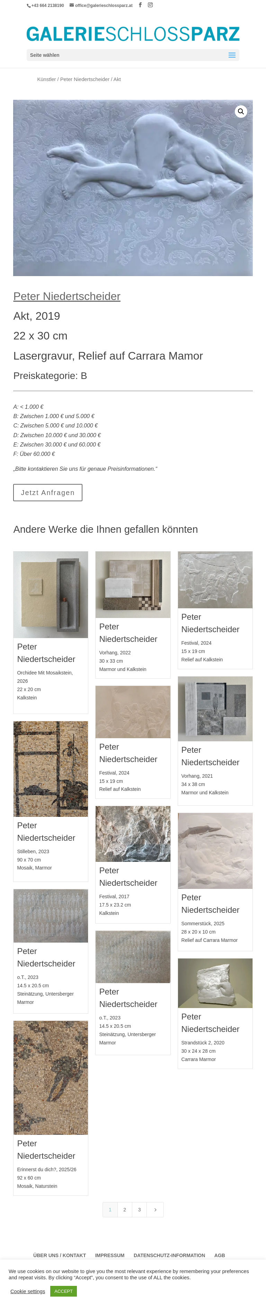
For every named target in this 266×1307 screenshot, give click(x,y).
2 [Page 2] (124, 1209)
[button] (241, 111)
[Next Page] (155, 1209)
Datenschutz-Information (169, 1255)
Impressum (110, 1255)
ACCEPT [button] (63, 1291)
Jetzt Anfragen (48, 492)
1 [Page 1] (110, 1209)
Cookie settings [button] (27, 1291)
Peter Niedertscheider (84, 79)
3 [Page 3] (139, 1209)
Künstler (46, 79)
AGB (219, 1255)
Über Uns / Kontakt (59, 1255)
